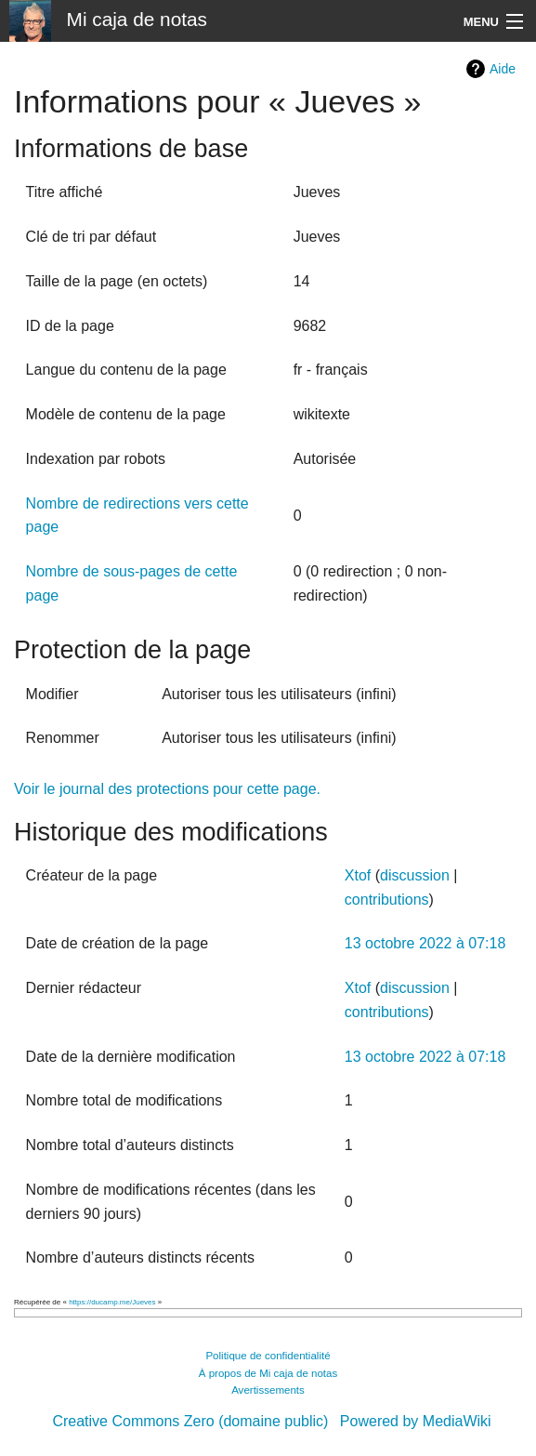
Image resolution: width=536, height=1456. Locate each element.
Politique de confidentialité (267, 1355)
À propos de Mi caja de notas (268, 1373)
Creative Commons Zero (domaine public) (190, 1421)
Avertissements (268, 1390)
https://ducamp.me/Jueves (112, 1302)
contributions (387, 899)
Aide (503, 68)
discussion (415, 875)
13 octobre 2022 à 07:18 (425, 943)
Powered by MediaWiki (415, 1421)
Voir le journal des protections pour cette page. (167, 789)
